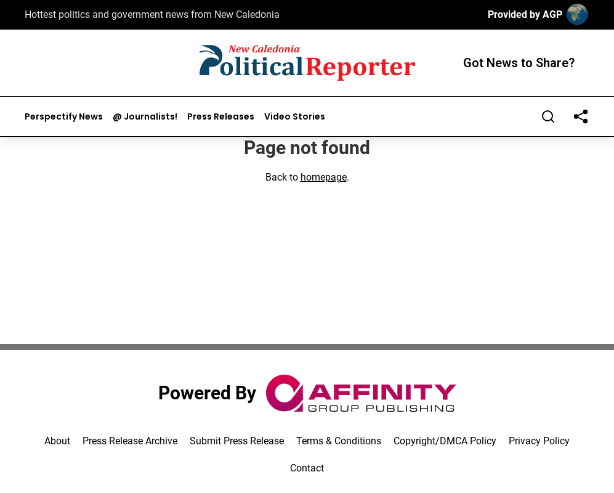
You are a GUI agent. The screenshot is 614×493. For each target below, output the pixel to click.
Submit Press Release (237, 441)
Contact (307, 468)
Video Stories (294, 117)
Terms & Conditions (338, 441)
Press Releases (220, 117)
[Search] (548, 116)
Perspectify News (64, 117)
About (57, 441)
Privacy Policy (539, 441)
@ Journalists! (145, 117)
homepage (324, 177)
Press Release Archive (130, 441)
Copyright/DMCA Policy (445, 441)
